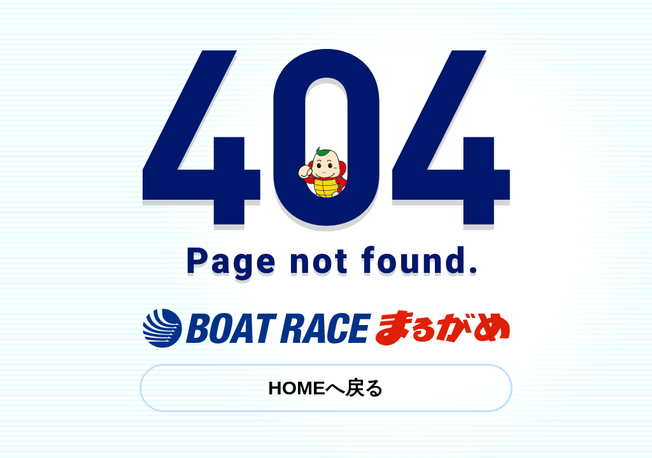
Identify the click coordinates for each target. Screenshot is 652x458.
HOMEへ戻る (326, 387)
